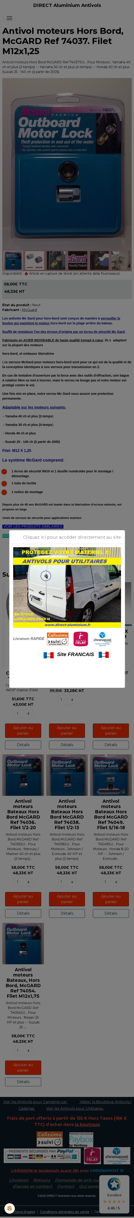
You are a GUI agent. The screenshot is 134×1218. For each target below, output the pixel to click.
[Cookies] (10, 1208)
